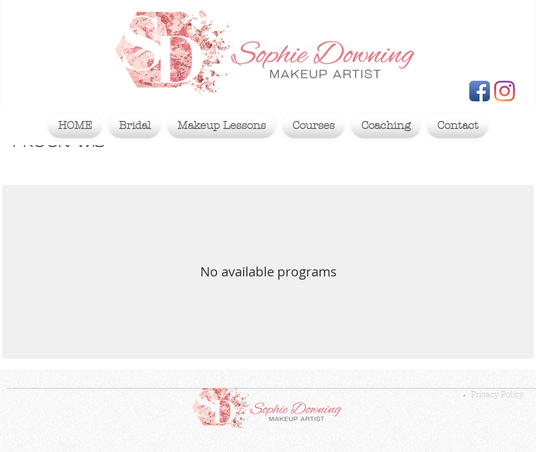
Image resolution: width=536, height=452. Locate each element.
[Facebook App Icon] (479, 91)
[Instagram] (504, 91)
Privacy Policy (497, 395)
